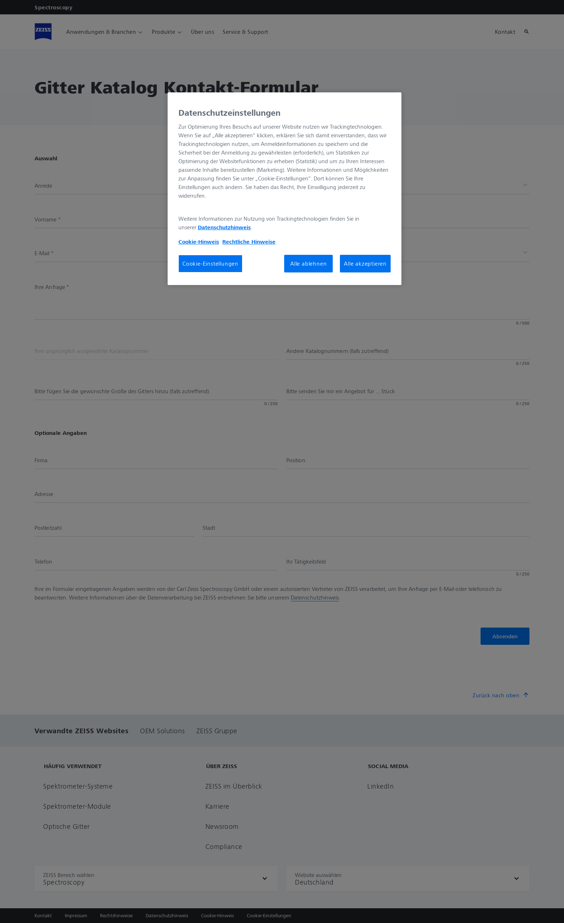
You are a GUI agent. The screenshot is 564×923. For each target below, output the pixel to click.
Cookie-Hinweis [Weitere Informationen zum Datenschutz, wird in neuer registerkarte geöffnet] (198, 241)
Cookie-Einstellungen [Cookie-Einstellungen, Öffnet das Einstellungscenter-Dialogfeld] (210, 263)
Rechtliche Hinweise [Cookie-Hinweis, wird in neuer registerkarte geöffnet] (249, 241)
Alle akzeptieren (365, 263)
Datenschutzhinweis (224, 227)
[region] (284, 188)
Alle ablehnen (308, 263)
